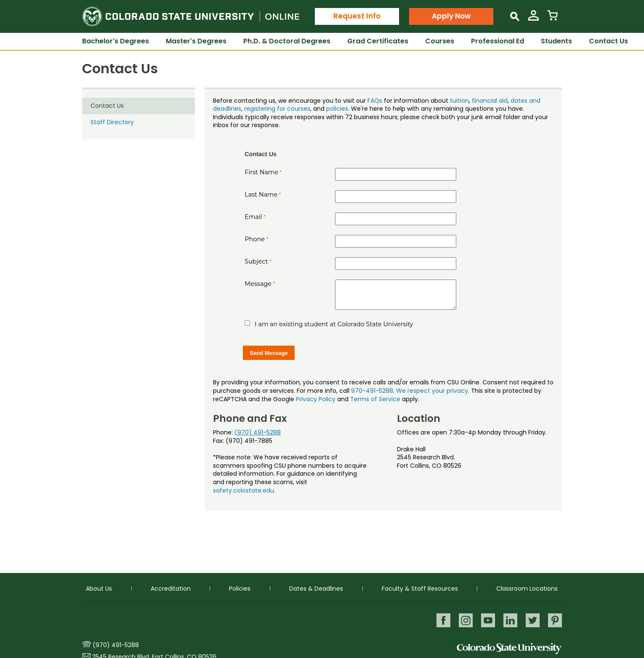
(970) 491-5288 (257, 432)
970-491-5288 (372, 390)
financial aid (490, 100)
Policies (239, 588)
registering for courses (277, 108)
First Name (261, 172)
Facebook (441, 620)
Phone (255, 239)
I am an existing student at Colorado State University (334, 324)
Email (253, 217)
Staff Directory (112, 122)
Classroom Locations (527, 588)
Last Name (261, 194)
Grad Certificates (377, 41)
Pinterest (555, 620)
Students (556, 41)
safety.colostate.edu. (244, 490)
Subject (256, 261)
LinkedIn (509, 620)
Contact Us (608, 41)
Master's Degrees (196, 41)
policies (337, 108)
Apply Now (451, 16)
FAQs (374, 100)
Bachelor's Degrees (115, 41)
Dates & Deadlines (316, 588)
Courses (439, 41)
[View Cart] (552, 19)
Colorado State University (509, 648)
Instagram (464, 620)
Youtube (487, 620)
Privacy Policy (315, 399)
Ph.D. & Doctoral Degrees (286, 41)
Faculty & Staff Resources (420, 588)
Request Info (357, 16)
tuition (459, 100)
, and (318, 108)
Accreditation (171, 588)
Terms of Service (375, 399)
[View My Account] (533, 19)
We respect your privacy (432, 390)
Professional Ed (497, 41)
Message (258, 284)
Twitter (532, 620)
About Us (99, 588)
